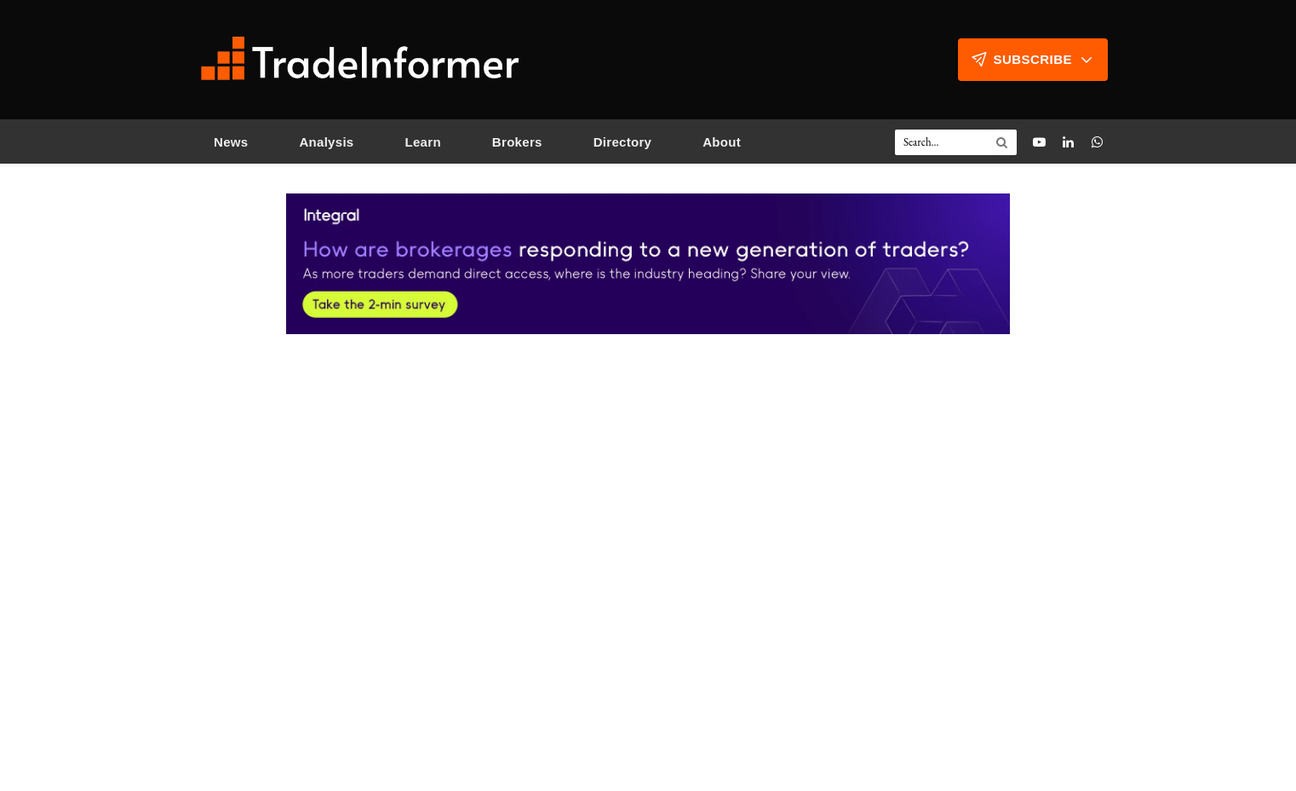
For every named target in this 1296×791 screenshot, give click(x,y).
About (721, 142)
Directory (623, 142)
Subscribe (1033, 59)
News (231, 142)
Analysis (326, 142)
